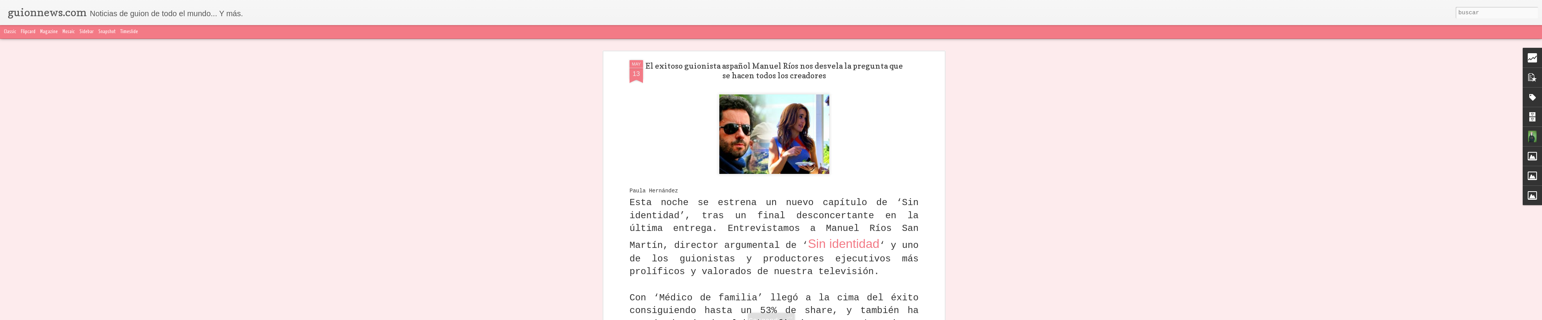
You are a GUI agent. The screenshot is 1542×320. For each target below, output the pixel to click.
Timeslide (129, 31)
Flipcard (28, 31)
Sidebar (86, 31)
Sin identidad (844, 95)
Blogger (924, 315)
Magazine (49, 31)
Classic (10, 31)
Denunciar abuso (952, 315)
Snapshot (107, 31)
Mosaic (68, 31)
